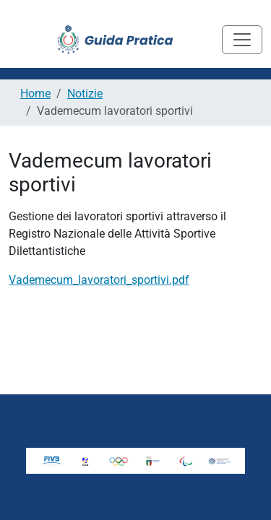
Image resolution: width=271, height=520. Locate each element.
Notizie (85, 93)
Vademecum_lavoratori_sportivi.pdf (99, 280)
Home (35, 93)
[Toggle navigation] (242, 39)
